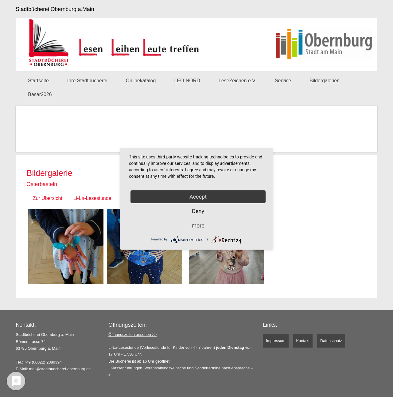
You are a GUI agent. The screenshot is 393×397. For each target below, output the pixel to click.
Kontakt (302, 340)
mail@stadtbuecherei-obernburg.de (60, 369)
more (198, 225)
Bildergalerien (324, 80)
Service (283, 80)
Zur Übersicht (47, 198)
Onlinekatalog (141, 80)
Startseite (38, 80)
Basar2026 (40, 94)
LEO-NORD (187, 80)
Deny (198, 211)
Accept (198, 196)
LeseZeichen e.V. (237, 80)
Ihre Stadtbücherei (87, 80)
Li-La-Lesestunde (92, 198)
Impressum (275, 340)
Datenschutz (331, 340)
